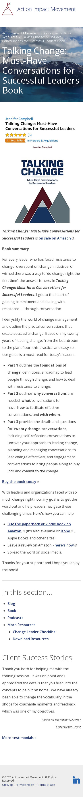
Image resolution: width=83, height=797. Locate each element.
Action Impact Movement (46, 9)
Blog (11, 603)
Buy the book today (21, 481)
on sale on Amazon (57, 238)
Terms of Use (46, 785)
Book (12, 610)
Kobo (67, 531)
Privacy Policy (25, 785)
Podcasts (15, 617)
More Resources (21, 624)
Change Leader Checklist (34, 631)
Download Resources (31, 638)
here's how (66, 545)
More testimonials (18, 737)
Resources (51, 33)
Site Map (7, 785)
